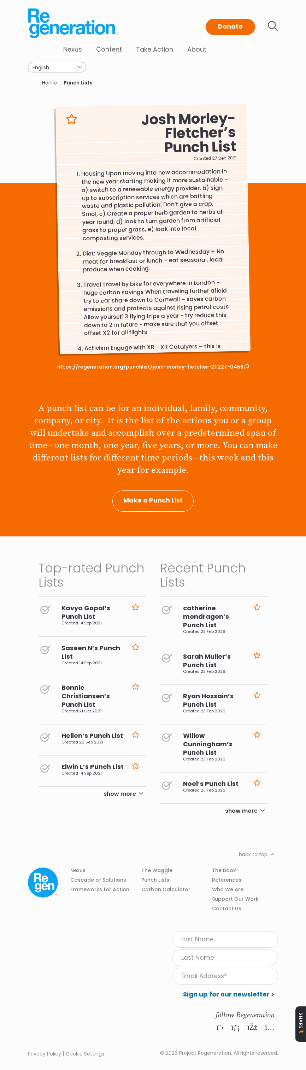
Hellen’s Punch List (92, 735)
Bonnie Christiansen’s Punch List (85, 696)
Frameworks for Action (99, 889)
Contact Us (226, 908)
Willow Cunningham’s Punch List (208, 744)
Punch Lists (78, 82)
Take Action (154, 49)
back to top (253, 854)
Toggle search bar (273, 26)
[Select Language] (57, 67)
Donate (230, 26)
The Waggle (156, 870)
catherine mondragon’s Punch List (206, 616)
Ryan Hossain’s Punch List (208, 700)
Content (109, 49)
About (196, 49)
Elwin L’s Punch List (92, 766)
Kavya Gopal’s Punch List (85, 612)
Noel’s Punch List (211, 783)
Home (49, 82)
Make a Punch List (153, 500)
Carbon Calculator (165, 889)
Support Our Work (235, 899)
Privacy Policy (44, 1053)
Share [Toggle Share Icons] (301, 1020)
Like (71, 119)
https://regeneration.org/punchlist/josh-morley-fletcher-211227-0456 (151, 367)
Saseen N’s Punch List (90, 652)
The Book (224, 870)
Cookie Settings (85, 1053)
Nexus (72, 49)
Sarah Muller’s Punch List (207, 660)
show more (120, 794)
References (226, 879)
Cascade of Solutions (98, 879)
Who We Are (227, 889)
